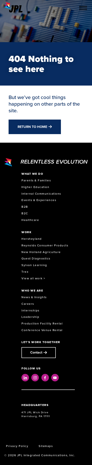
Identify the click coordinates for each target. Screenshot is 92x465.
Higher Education (35, 187)
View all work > (33, 278)
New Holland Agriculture (41, 252)
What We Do (32, 173)
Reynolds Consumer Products (44, 245)
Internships (30, 310)
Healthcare (30, 220)
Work (26, 232)
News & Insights (34, 297)
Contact (36, 352)
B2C (24, 213)
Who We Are (32, 290)
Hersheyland (31, 238)
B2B (24, 206)
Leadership (30, 316)
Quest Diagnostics (35, 258)
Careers (27, 303)
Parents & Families (36, 180)
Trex (25, 271)
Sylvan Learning (34, 265)
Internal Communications (41, 193)
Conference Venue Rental (42, 330)
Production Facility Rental (42, 323)
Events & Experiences (38, 200)
